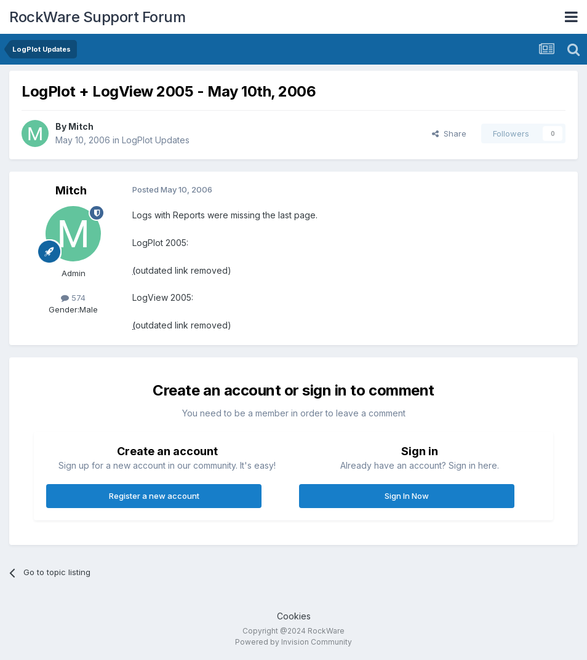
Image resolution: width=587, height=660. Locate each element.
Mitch (81, 126)
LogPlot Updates (156, 140)
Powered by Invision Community (293, 641)
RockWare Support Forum (97, 17)
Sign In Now (407, 496)
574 (73, 298)
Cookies (294, 616)
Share (449, 133)
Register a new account (154, 496)
